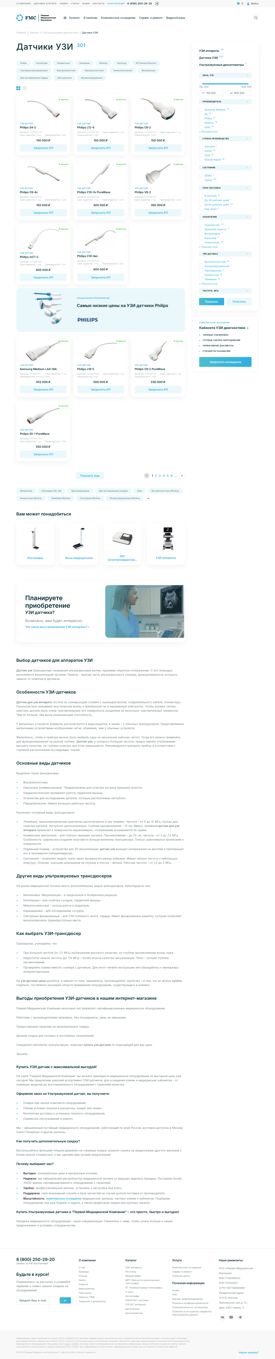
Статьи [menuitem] (75, 3)
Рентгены (130, 1271)
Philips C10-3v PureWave (100, 190)
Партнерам (85, 1292)
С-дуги (129, 1291)
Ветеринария (212, 233)
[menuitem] (225, 50)
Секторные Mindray (90, 498)
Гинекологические (122, 70)
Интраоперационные (91, 77)
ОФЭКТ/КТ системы (136, 1300)
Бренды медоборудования (187, 1298)
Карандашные (213, 270)
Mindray (103, 63)
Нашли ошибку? (249, 1351)
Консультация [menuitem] (116, 3)
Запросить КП (43, 148)
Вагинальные (148, 70)
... (176, 475)
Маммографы (133, 1275)
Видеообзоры (175, 17)
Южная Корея (212, 159)
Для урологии (64, 77)
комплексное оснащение (64, 1198)
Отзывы (83, 1275)
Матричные (26, 490)
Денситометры (134, 1313)
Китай (208, 150)
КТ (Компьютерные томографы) (143, 1287)
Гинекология (211, 242)
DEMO (208, 175)
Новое (208, 179)
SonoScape (42, 63)
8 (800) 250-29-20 (139, 3)
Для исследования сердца (34, 77)
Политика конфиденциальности (190, 1303)
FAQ (174, 1294)
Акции (175, 1290)
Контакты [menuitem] (98, 3)
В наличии (90, 17)
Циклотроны (132, 1308)
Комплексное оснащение (118, 17)
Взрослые (210, 238)
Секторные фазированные (34, 70)
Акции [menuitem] (86, 3)
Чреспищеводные (80, 490)
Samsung (121, 63)
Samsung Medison (215, 109)
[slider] (200, 83)
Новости (83, 1284)
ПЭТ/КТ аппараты (135, 1304)
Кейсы (82, 1280)
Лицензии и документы (92, 1301)
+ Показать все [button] (208, 131)
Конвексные (63, 63)
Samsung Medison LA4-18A (43, 367)
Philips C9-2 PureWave (158, 367)
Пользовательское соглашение (190, 1307)
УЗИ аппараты (133, 1267)
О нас (82, 1267)
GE (206, 113)
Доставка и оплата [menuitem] (45, 3)
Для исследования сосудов (113, 490)
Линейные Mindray (61, 498)
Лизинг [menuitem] (64, 3)
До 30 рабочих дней (216, 200)
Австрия (209, 146)
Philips (23, 63)
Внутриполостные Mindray (165, 490)
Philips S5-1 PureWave (43, 432)
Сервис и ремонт (151, 17)
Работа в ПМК (87, 1297)
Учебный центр (181, 1275)
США (207, 155)
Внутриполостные (66, 70)
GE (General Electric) (146, 63)
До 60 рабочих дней (216, 204)
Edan (139, 490)
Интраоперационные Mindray (125, 498)
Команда (84, 1271)
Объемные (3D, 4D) (52, 490)
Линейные (84, 63)
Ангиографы (132, 1296)
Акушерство (212, 224)
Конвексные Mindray (31, 498)
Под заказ (210, 208)
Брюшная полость (215, 229)
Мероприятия (86, 1288)
